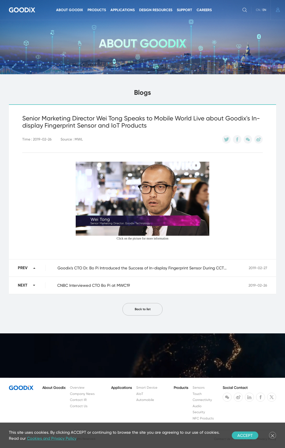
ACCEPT (245, 435)
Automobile (145, 400)
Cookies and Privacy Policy (51, 438)
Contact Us (79, 406)
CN (258, 10)
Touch (197, 394)
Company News (82, 394)
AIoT (139, 394)
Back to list (143, 309)
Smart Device (146, 388)
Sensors (199, 388)
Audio (197, 406)
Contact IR (78, 400)
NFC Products (203, 418)
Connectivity (202, 400)
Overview (77, 388)
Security (199, 412)
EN (264, 10)
